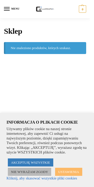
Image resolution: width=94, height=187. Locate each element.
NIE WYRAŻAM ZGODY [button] (29, 172)
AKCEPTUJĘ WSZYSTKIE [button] (30, 162)
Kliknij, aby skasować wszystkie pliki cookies (42, 178)
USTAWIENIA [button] (68, 172)
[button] (82, 9)
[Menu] (12, 9)
